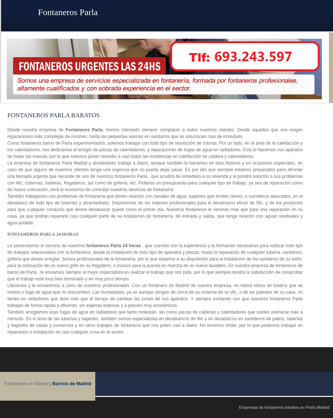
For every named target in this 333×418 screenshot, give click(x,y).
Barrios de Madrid (71, 383)
